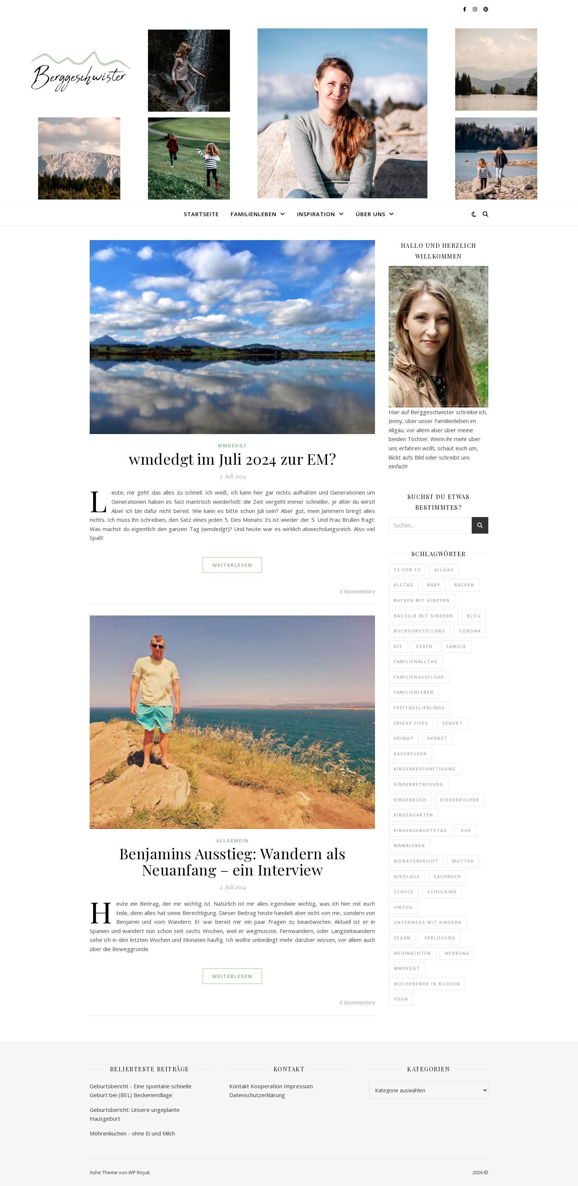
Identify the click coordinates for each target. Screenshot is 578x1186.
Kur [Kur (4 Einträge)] (466, 830)
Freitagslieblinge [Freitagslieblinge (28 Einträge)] (419, 707)
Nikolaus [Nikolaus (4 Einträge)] (407, 876)
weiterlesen (232, 565)
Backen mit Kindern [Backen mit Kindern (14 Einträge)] (422, 600)
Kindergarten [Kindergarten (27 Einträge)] (413, 815)
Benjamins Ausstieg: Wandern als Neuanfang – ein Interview (232, 861)
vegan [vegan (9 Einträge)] (402, 937)
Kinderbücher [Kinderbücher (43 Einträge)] (459, 799)
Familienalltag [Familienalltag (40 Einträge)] (416, 661)
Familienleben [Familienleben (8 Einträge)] (414, 692)
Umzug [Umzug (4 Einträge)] (403, 907)
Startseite (201, 214)
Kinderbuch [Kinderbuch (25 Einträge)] (410, 799)
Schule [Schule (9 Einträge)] (404, 891)
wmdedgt (232, 446)
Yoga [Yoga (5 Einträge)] (401, 999)
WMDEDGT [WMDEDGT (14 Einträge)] (407, 968)
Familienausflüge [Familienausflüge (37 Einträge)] (419, 677)
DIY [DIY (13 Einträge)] (398, 646)
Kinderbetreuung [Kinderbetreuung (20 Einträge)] (419, 784)
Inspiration (316, 214)
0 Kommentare (357, 591)
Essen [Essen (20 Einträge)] (424, 646)
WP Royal (138, 1172)
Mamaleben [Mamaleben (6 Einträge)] (409, 845)
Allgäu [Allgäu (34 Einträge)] (444, 569)
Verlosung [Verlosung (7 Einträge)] (439, 937)
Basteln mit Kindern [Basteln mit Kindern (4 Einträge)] (423, 615)
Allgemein (232, 841)
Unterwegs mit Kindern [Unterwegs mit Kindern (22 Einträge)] (428, 922)
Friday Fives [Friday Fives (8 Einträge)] (411, 723)
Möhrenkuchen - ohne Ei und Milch (132, 1133)
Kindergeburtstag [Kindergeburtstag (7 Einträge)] (420, 830)
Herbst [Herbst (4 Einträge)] (437, 738)
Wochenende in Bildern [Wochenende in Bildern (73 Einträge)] (427, 983)
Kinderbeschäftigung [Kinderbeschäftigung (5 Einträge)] (425, 768)
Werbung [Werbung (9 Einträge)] (457, 953)
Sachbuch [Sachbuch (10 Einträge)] (447, 876)
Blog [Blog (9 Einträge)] (474, 615)
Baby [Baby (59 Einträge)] (434, 584)
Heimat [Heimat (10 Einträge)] (404, 738)
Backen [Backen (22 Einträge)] (464, 584)
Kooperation (266, 1086)
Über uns (370, 214)
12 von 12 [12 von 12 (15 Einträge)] (407, 569)
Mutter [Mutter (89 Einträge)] (463, 861)
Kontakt (239, 1086)
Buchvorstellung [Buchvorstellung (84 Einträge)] (419, 631)
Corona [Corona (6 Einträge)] (470, 631)
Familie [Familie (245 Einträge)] (456, 646)
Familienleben (253, 214)
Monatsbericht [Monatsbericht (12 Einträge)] (416, 861)
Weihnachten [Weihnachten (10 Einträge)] (412, 953)
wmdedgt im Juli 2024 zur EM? (232, 458)
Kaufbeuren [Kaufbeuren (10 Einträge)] (410, 753)
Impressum (298, 1086)
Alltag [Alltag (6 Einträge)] (404, 584)
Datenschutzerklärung (257, 1095)
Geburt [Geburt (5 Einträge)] (452, 723)
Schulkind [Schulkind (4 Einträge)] (442, 891)
